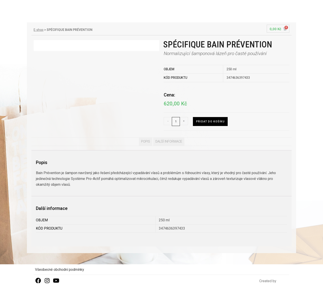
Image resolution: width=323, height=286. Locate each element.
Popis (145, 141)
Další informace (168, 141)
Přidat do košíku (210, 121)
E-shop (39, 30)
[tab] (145, 142)
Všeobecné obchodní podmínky (59, 269)
